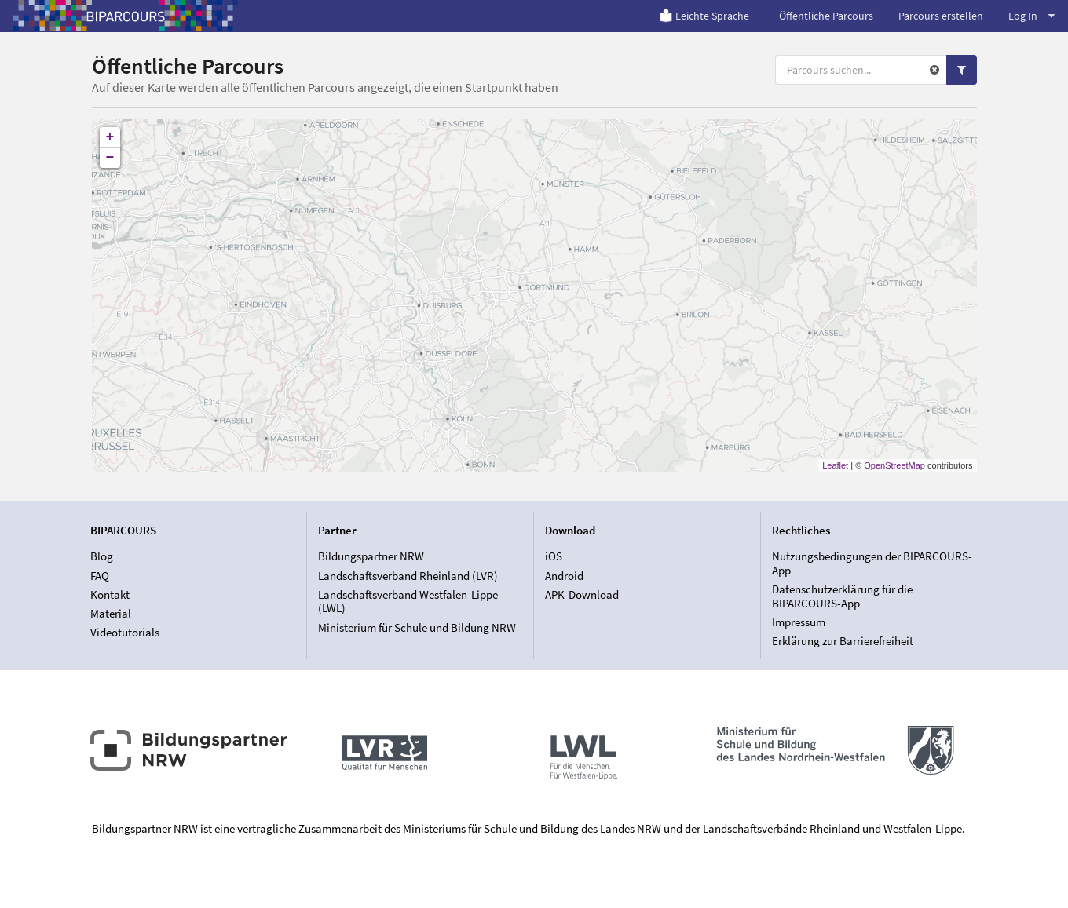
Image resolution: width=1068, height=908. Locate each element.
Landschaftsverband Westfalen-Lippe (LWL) (408, 601)
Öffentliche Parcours (826, 16)
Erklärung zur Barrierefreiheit (842, 640)
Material (110, 613)
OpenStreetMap (894, 465)
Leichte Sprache (704, 16)
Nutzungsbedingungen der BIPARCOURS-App (872, 563)
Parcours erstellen (940, 16)
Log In (1031, 16)
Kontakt (110, 594)
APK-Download (582, 594)
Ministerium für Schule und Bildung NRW (417, 627)
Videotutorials (124, 632)
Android (564, 575)
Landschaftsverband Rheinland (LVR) (408, 575)
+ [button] (110, 137)
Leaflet (835, 465)
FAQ (99, 575)
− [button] (110, 157)
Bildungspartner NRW (371, 556)
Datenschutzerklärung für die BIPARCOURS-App (842, 596)
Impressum (798, 621)
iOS (553, 556)
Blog (101, 556)
